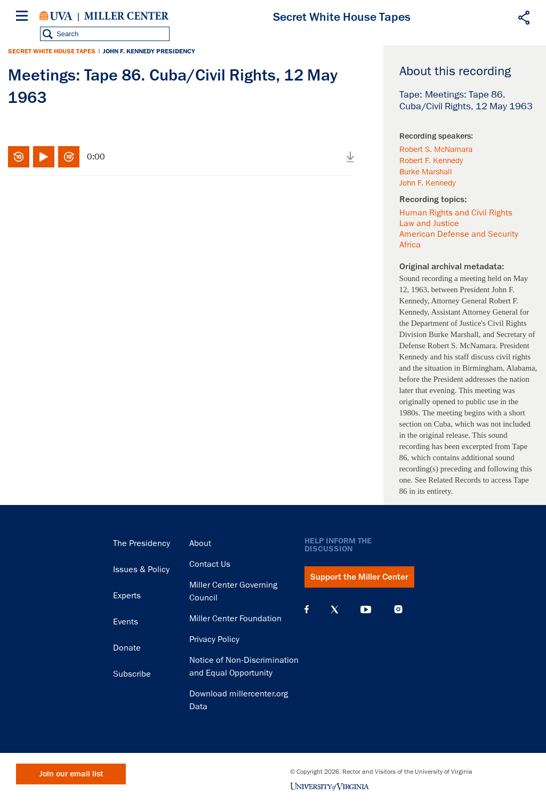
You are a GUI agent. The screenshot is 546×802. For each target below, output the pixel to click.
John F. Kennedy (427, 183)
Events (125, 621)
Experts (127, 595)
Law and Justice (429, 223)
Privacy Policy (214, 639)
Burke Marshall (425, 172)
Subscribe (132, 674)
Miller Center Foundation (235, 618)
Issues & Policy (141, 569)
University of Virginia (56, 16)
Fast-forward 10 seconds (68, 156)
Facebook (306, 609)
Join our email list (71, 774)
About (200, 543)
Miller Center (126, 16)
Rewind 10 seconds (18, 156)
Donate (127, 648)
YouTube (365, 609)
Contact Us (209, 564)
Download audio (350, 156)
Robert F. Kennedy (431, 160)
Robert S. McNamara (435, 149)
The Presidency (141, 543)
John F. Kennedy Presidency (149, 51)
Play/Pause (43, 156)
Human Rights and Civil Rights (455, 212)
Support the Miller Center (359, 577)
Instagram (398, 609)
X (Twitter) (335, 609)
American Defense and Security (458, 234)
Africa (410, 244)
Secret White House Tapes (51, 51)
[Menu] (24, 17)
